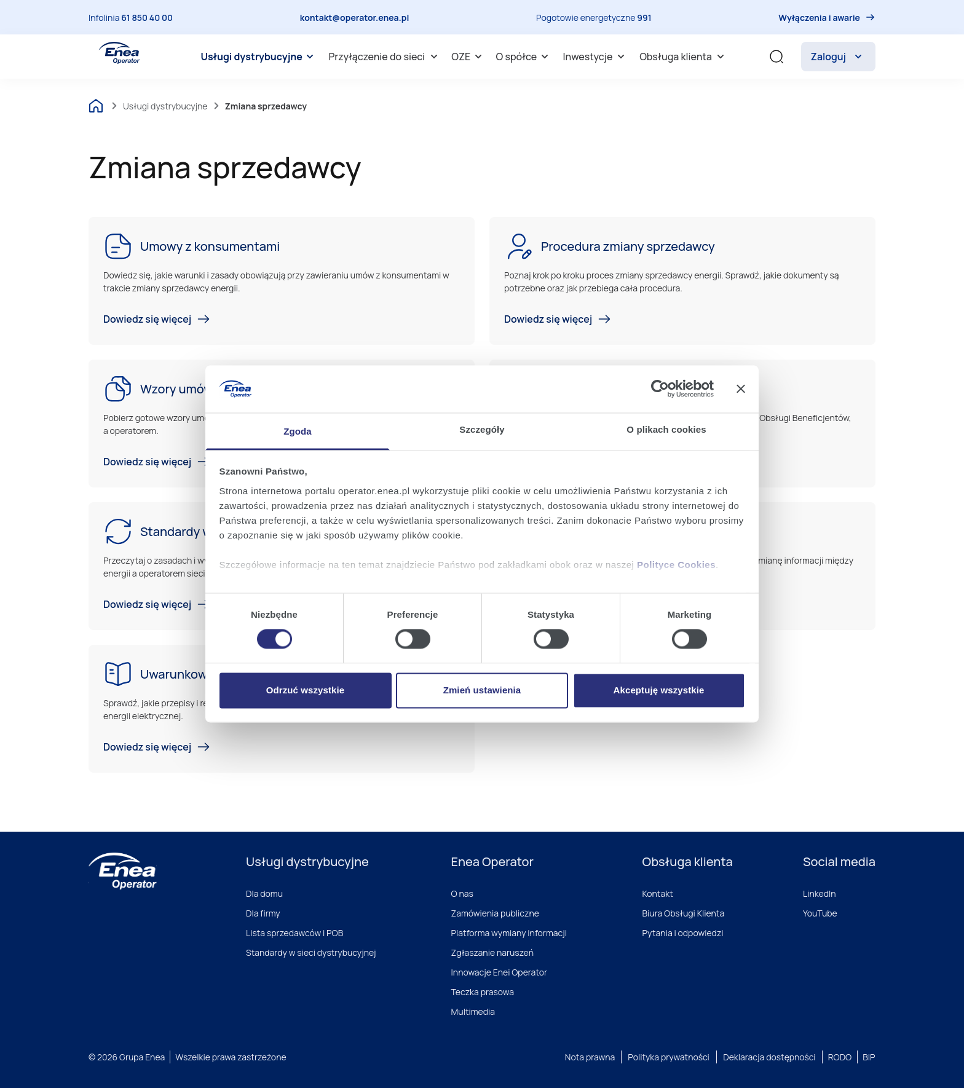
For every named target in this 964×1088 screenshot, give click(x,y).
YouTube (820, 913)
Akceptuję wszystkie (659, 690)
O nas (462, 893)
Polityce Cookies (676, 564)
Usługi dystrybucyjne (258, 56)
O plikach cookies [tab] (666, 429)
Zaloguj (838, 56)
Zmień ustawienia (482, 690)
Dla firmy (263, 913)
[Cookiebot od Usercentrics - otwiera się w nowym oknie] (660, 389)
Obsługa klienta (683, 56)
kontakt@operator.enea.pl (354, 17)
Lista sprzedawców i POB (294, 933)
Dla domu (264, 893)
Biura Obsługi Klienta (683, 913)
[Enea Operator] (119, 53)
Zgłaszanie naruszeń (492, 952)
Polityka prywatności (668, 1057)
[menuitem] (258, 56)
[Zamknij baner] (741, 389)
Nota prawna (590, 1057)
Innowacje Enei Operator (499, 972)
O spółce (524, 56)
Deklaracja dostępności (769, 1057)
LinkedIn (819, 893)
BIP (869, 1057)
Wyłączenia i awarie (819, 17)
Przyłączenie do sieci (384, 56)
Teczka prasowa (482, 992)
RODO (840, 1057)
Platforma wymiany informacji (509, 933)
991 (644, 17)
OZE (468, 56)
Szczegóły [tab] (481, 429)
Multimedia (473, 1011)
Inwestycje (596, 56)
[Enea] (123, 871)
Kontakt (657, 893)
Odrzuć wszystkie (305, 690)
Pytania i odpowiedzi (683, 933)
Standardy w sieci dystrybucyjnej (311, 952)
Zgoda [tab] (297, 431)
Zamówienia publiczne (495, 913)
